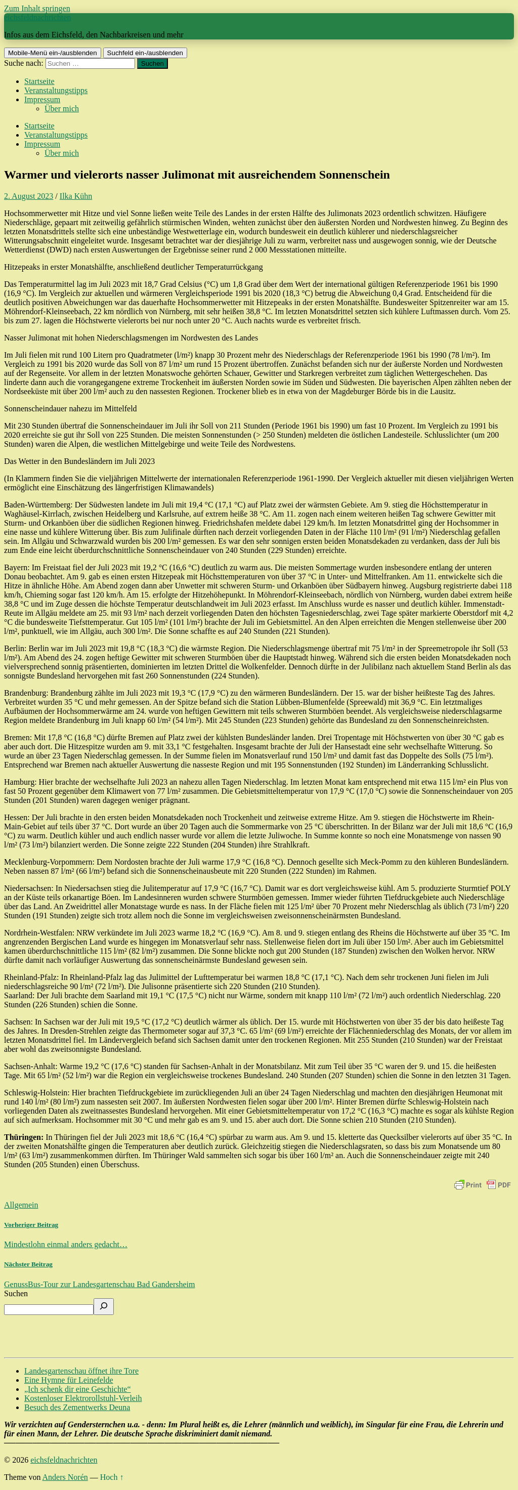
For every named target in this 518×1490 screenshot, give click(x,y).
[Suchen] (104, 1306)
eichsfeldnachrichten (37, 17)
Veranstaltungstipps (56, 90)
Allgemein (21, 1205)
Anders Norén (65, 1477)
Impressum (42, 99)
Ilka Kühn (76, 196)
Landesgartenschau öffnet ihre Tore (81, 1371)
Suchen (16, 1293)
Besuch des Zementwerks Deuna (77, 1407)
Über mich (62, 108)
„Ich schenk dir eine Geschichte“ (77, 1389)
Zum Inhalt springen (37, 8)
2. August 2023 (28, 196)
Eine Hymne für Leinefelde (68, 1380)
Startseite (39, 81)
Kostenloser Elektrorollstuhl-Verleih (83, 1398)
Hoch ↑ (112, 1477)
